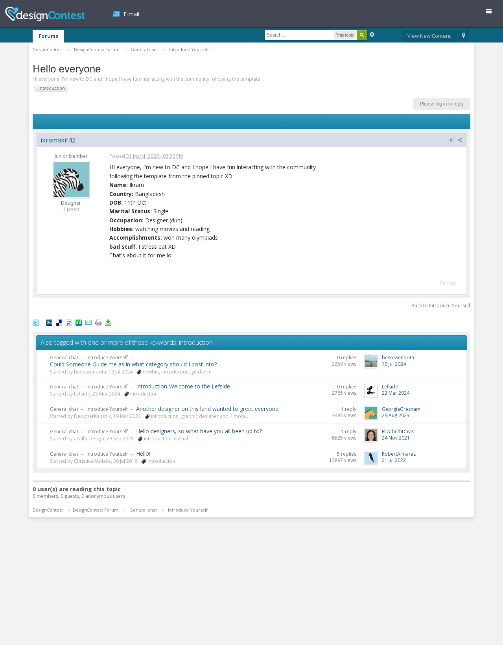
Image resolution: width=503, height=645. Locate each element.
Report (447, 283)
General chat (64, 357)
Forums (48, 35)
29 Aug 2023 (395, 415)
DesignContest (45, 14)
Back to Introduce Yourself (440, 305)
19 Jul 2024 (394, 363)
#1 (456, 140)
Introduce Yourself (107, 357)
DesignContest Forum (95, 510)
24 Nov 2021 (396, 437)
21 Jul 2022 (394, 460)
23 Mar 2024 (395, 393)
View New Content (429, 35)
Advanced (372, 34)
